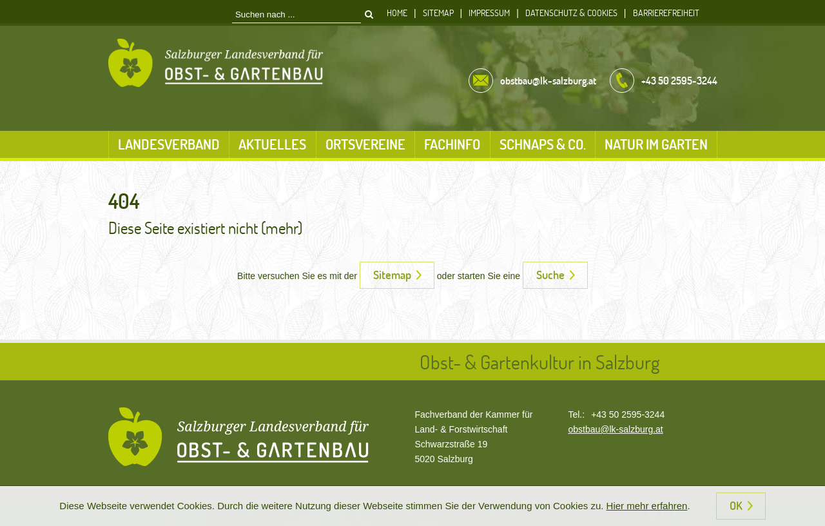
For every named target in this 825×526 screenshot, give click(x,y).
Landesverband (169, 144)
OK (736, 505)
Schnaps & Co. (543, 144)
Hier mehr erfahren (647, 505)
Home (397, 12)
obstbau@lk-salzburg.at (615, 429)
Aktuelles (272, 144)
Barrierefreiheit (666, 12)
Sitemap (438, 12)
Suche (550, 274)
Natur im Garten (656, 144)
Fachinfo (452, 144)
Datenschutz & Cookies (571, 12)
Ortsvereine (365, 144)
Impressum (489, 12)
